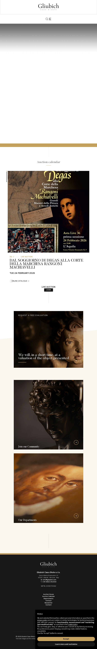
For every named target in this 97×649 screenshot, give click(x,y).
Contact (49, 600)
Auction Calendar (48, 596)
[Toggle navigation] (50, 19)
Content (49, 605)
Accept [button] (66, 639)
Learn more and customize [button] (66, 644)
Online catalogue (19, 281)
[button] (6, 172)
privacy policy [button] (42, 620)
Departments (48, 598)
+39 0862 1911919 (49, 582)
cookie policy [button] (72, 624)
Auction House (48, 594)
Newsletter (48, 603)
